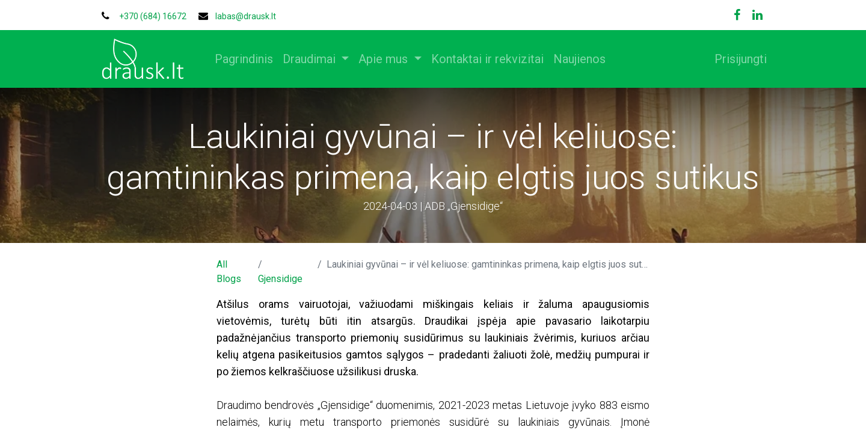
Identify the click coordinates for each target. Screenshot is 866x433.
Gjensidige (280, 278)
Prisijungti (736, 59)
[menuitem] (249, 59)
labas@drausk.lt (245, 16)
